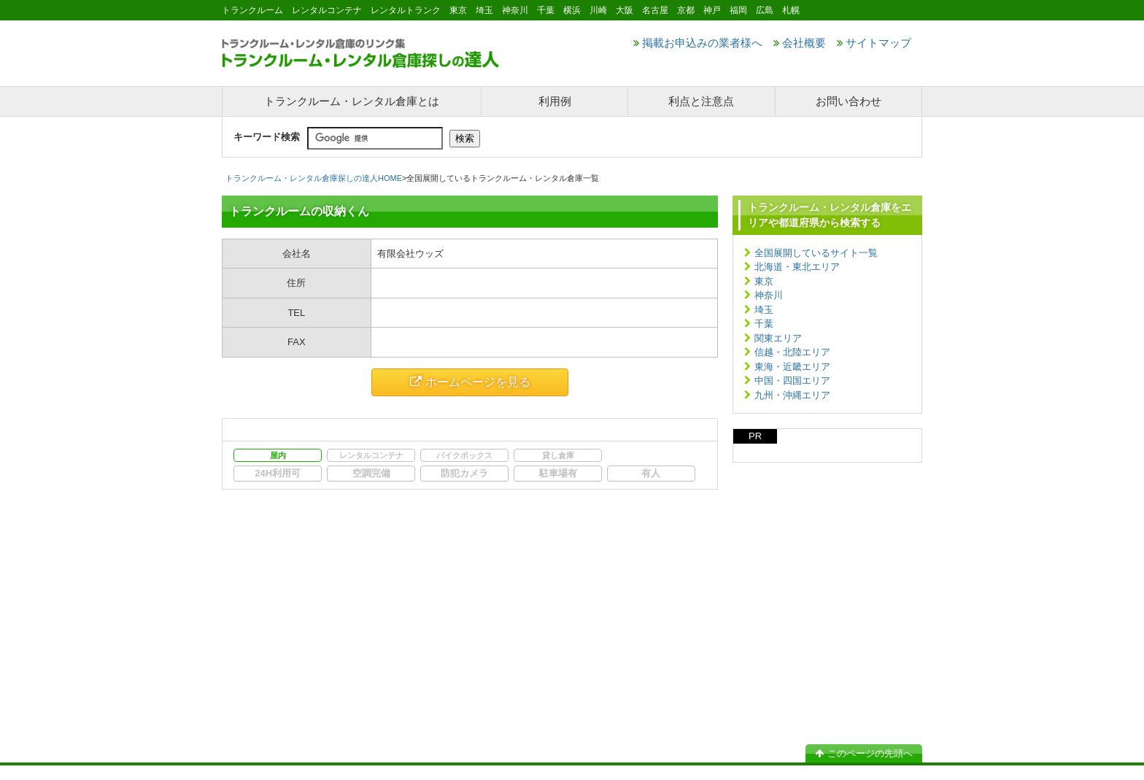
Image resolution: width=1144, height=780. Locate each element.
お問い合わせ (848, 101)
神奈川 (768, 295)
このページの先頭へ (864, 753)
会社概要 (799, 42)
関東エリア (778, 338)
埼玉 (763, 309)
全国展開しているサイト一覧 (816, 252)
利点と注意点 (701, 101)
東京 (763, 281)
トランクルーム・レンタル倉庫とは (351, 101)
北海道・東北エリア (797, 266)
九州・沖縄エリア (792, 395)
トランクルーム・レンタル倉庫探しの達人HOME (313, 178)
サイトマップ (874, 42)
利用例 (554, 101)
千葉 (763, 323)
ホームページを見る (470, 382)
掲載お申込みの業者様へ (697, 42)
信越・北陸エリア (792, 352)
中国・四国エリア (792, 380)
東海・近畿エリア (792, 366)
